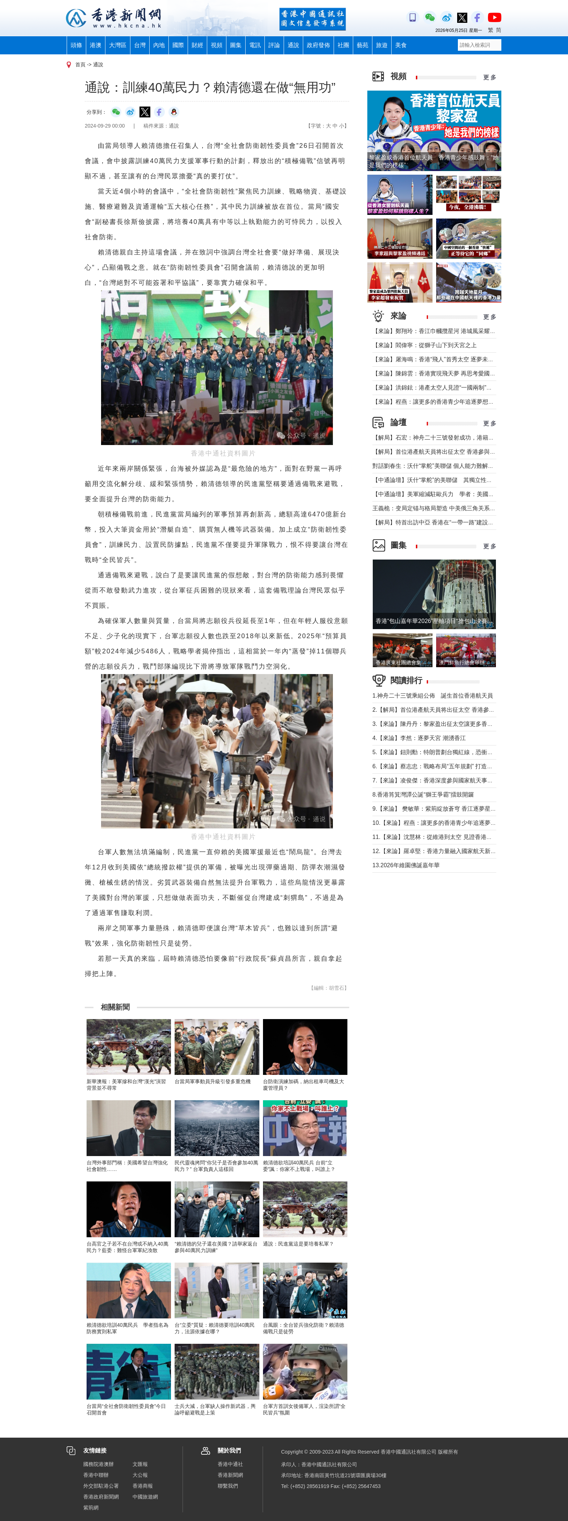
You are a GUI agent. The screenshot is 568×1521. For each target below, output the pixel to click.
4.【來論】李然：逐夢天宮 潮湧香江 (419, 738)
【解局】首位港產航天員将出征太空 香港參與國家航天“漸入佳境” (456, 452)
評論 (274, 45)
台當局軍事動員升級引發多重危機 (213, 1081)
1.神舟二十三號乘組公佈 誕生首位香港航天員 (432, 696)
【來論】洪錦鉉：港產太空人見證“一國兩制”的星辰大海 (443, 388)
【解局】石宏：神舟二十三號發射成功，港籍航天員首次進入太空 (456, 438)
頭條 (76, 45)
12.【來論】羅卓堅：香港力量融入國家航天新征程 (437, 851)
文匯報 (140, 1464)
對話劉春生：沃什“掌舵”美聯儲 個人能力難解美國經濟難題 (447, 466)
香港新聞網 (230, 1475)
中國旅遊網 (145, 1497)
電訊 (255, 45)
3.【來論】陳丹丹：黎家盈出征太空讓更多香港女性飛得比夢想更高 (458, 724)
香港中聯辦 (96, 1475)
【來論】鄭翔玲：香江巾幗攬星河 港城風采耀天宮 (436, 331)
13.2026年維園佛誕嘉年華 (406, 865)
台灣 (140, 45)
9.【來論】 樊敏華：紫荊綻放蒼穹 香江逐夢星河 (434, 809)
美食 (401, 45)
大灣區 (117, 45)
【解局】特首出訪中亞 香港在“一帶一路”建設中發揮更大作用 (450, 522)
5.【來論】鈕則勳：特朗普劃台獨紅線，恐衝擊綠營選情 (444, 752)
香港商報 (143, 1486)
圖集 (236, 45)
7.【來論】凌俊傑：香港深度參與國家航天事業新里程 (441, 780)
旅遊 (382, 45)
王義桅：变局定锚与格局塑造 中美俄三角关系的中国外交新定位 (454, 508)
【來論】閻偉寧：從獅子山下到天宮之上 (424, 345)
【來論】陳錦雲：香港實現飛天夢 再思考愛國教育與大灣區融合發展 (460, 373)
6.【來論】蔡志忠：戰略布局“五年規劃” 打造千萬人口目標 (447, 766)
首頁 (80, 64)
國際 (178, 45)
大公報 (140, 1475)
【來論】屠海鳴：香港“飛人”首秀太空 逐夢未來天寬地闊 (444, 359)
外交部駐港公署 (101, 1486)
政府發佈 (318, 45)
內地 (159, 45)
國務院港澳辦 (98, 1464)
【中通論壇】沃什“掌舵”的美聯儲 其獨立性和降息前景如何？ (452, 480)
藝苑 (362, 45)
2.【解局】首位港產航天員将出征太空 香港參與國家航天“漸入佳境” (458, 710)
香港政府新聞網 (101, 1497)
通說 (293, 45)
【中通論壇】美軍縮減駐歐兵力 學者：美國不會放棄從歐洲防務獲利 (462, 494)
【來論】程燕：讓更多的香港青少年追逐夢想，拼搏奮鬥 (444, 402)
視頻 (216, 45)
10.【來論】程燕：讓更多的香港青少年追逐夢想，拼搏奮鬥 (448, 823)
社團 (343, 45)
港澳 (95, 45)
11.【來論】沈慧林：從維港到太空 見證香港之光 (435, 837)
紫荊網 (91, 1507)
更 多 (489, 77)
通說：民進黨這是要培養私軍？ (298, 1244)
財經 (197, 45)
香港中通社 (230, 1464)
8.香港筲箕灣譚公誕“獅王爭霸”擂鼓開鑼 (423, 794)
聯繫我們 (228, 1486)
